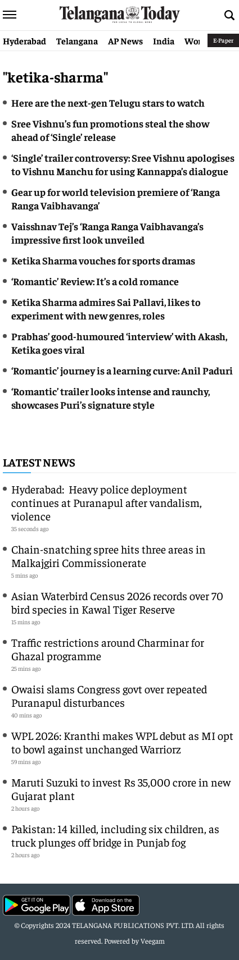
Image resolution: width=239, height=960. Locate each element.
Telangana (77, 40)
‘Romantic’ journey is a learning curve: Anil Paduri (122, 370)
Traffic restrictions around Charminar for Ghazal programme (107, 648)
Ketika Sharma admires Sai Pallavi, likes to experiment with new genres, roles (106, 308)
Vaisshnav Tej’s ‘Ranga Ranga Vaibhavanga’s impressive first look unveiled (107, 233)
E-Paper (223, 40)
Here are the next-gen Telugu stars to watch (108, 102)
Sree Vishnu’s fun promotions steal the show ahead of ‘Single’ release (110, 130)
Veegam (153, 940)
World (196, 40)
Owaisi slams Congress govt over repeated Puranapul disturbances (109, 695)
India (163, 40)
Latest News (39, 462)
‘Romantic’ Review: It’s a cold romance (95, 281)
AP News (125, 40)
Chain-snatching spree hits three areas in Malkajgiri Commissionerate (108, 555)
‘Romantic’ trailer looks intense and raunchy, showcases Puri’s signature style (110, 398)
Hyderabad (24, 40)
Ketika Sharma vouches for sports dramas (103, 260)
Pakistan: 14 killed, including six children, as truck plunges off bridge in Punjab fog (115, 835)
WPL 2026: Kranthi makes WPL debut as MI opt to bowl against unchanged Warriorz (122, 742)
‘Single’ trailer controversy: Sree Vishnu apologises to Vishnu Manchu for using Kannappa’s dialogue (123, 164)
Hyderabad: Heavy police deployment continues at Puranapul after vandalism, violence (106, 502)
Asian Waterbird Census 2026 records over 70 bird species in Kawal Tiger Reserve (117, 602)
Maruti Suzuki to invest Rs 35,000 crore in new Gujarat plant (121, 788)
